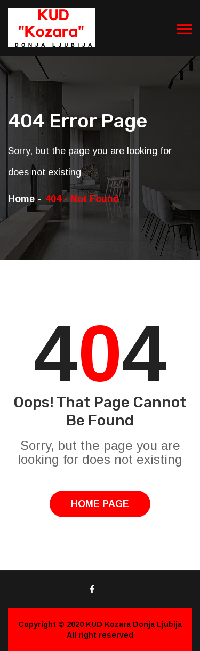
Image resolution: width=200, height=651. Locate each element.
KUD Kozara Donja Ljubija (134, 624)
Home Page (100, 504)
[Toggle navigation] (184, 29)
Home (21, 199)
